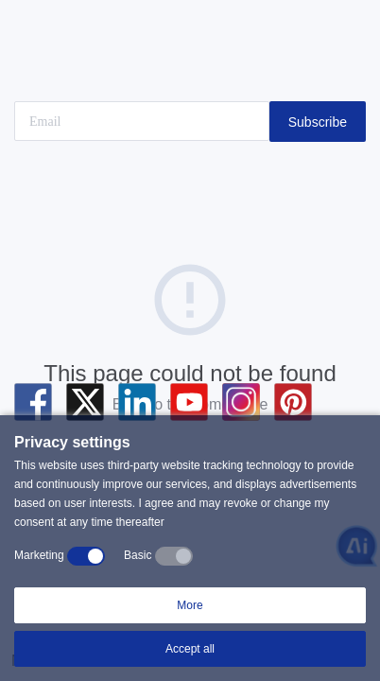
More (189, 605)
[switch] (86, 556)
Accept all (190, 648)
